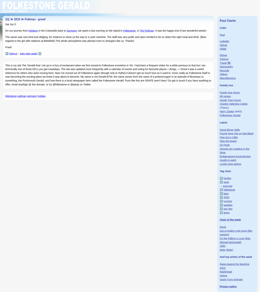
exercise (228, 186)
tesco (227, 212)
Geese (223, 275)
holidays (33, 30)
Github (223, 45)
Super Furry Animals (231, 279)
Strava (223, 55)
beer (226, 193)
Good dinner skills (230, 129)
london (227, 178)
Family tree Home (230, 92)
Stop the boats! (228, 141)
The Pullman (147, 30)
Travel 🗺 (225, 63)
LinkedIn (224, 41)
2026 (226, 197)
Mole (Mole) (226, 249)
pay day (228, 208)
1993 (222, 246)
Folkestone (129, 30)
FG (8, 19)
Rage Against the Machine (234, 264)
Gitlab (223, 48)
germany (32, 96)
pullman (21, 96)
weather (228, 205)
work (226, 182)
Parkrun (224, 59)
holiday (42, 96)
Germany (72, 30)
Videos (223, 74)
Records (224, 70)
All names (225, 96)
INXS (223, 268)
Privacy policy (228, 286)
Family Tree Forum (230, 100)
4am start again (28, 53)
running (228, 201)
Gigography (226, 66)
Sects (223, 227)
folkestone (11, 96)
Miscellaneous (228, 78)
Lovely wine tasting (230, 164)
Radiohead (226, 271)
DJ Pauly (225, 145)
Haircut (13, 53)
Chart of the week (230, 219)
